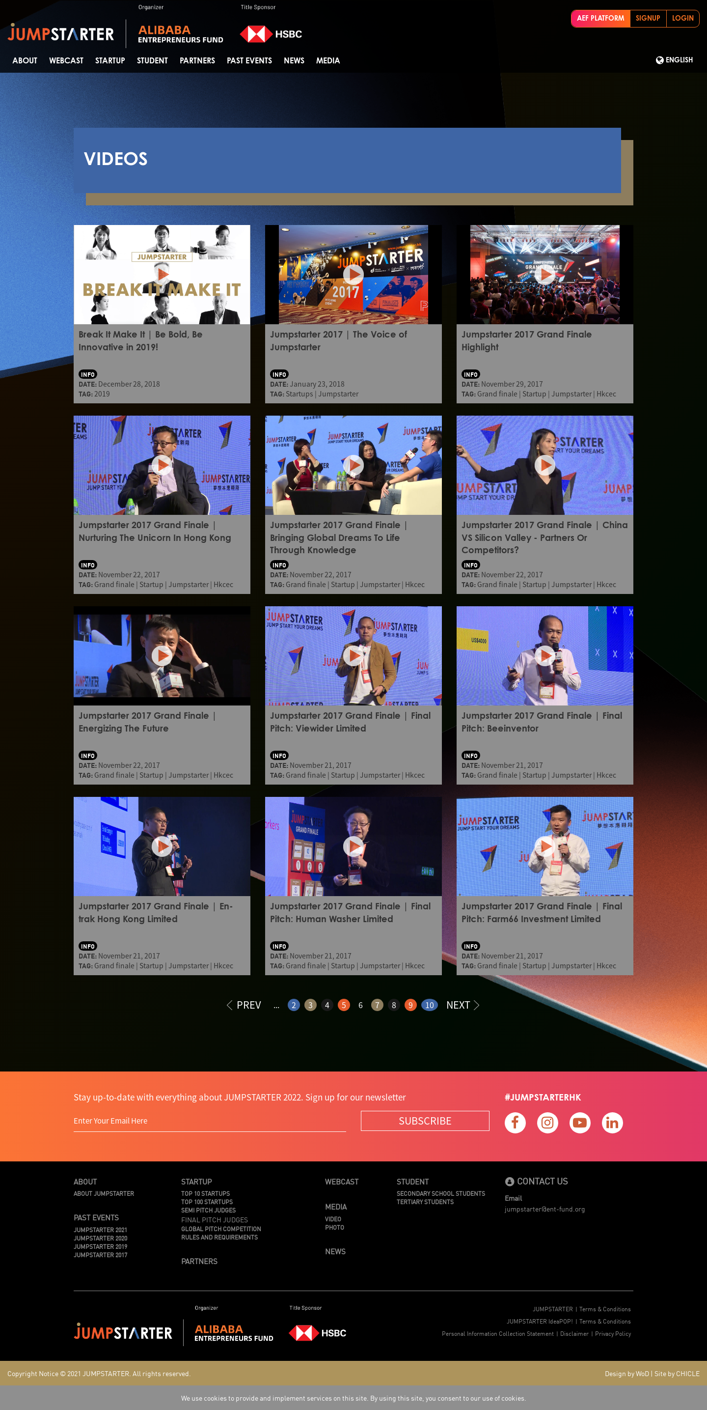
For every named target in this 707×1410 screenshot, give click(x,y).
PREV (244, 1004)
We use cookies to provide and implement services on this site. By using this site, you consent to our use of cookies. (353, 1398)
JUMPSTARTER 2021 (100, 1229)
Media (328, 61)
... (276, 1005)
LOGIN (683, 18)
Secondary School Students (441, 1193)
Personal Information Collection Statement (498, 1333)
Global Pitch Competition (221, 1228)
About (24, 61)
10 (429, 1005)
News (294, 61)
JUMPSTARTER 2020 (100, 1238)
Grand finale (497, 393)
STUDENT (152, 61)
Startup (110, 61)
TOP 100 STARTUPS (207, 1201)
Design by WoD (627, 1373)
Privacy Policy (613, 1333)
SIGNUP (648, 18)
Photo (334, 1227)
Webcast (66, 61)
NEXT (462, 1004)
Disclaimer (574, 1333)
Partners (197, 61)
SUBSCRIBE (425, 1120)
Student (413, 1181)
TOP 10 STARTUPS (205, 1193)
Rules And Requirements (219, 1237)
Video (333, 1218)
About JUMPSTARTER (104, 1193)
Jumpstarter (338, 393)
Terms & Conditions (605, 1308)
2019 (102, 393)
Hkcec (606, 393)
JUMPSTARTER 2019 (100, 1246)
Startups (299, 393)
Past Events (249, 61)
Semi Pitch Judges (208, 1210)
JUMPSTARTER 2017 (100, 1254)
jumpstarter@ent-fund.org (545, 1208)
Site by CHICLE (677, 1373)
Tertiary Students (425, 1201)
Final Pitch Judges (214, 1219)
